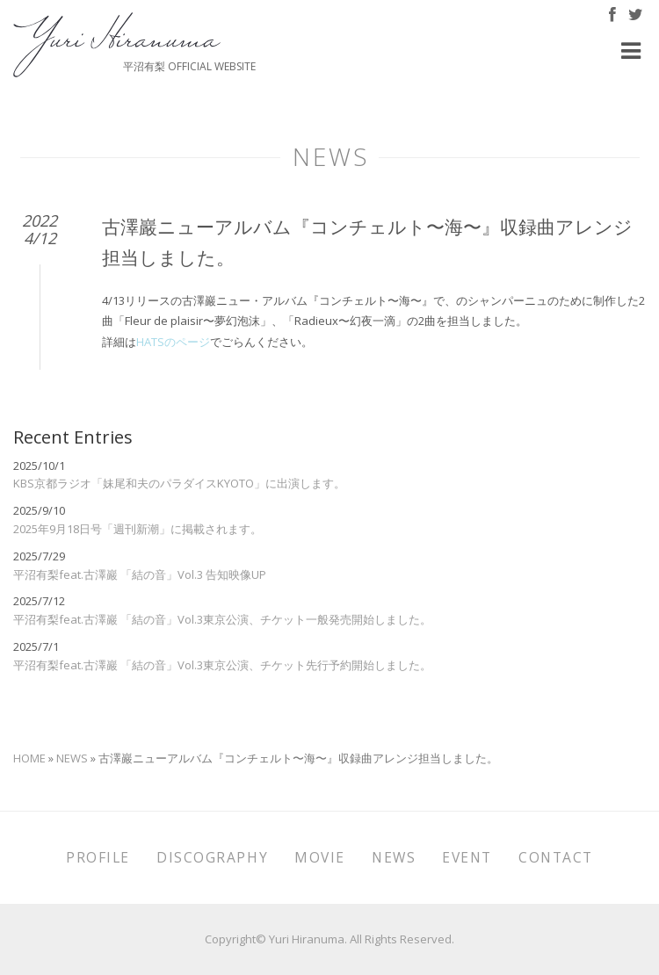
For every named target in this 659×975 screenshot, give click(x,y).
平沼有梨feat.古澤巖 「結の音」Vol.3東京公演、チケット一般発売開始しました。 (222, 619)
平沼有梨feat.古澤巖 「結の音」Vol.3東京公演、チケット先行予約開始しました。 (222, 665)
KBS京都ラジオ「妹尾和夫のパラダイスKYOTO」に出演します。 (179, 483)
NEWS (72, 758)
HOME (29, 758)
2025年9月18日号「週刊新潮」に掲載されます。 (137, 529)
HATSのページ (173, 342)
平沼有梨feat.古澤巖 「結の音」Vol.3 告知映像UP (139, 574)
